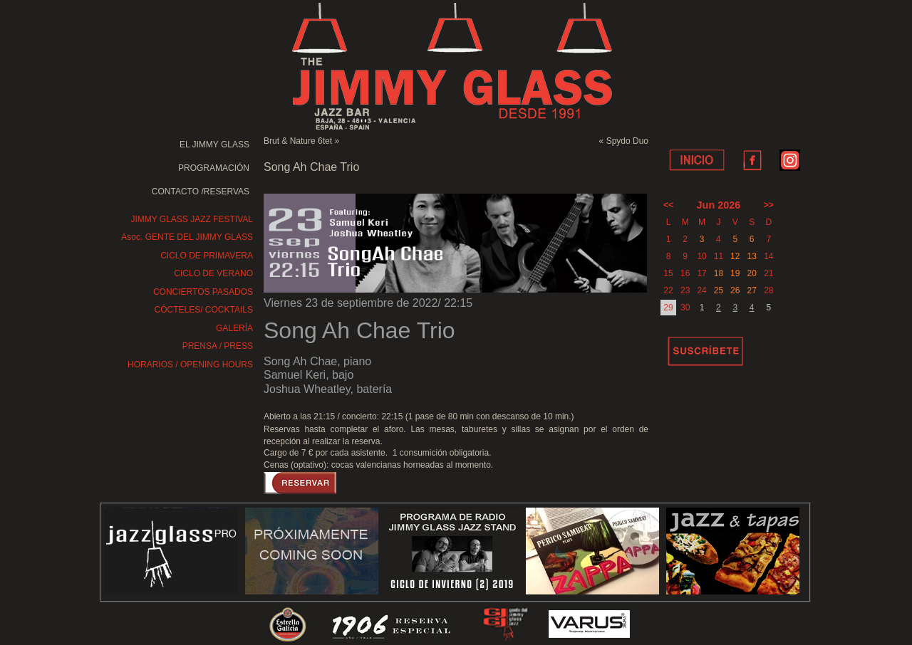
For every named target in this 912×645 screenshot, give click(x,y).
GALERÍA (234, 328)
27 (751, 290)
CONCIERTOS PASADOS (203, 292)
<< (668, 205)
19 (735, 273)
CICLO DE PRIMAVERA (206, 256)
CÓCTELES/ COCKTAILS (204, 310)
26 (735, 290)
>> (769, 205)
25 (718, 290)
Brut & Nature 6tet (298, 141)
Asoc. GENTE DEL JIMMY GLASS (187, 237)
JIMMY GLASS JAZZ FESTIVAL (191, 219)
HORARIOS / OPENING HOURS (190, 364)
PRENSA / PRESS (217, 346)
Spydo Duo (627, 141)
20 (751, 273)
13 (751, 256)
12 (735, 256)
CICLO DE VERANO (213, 273)
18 (718, 273)
